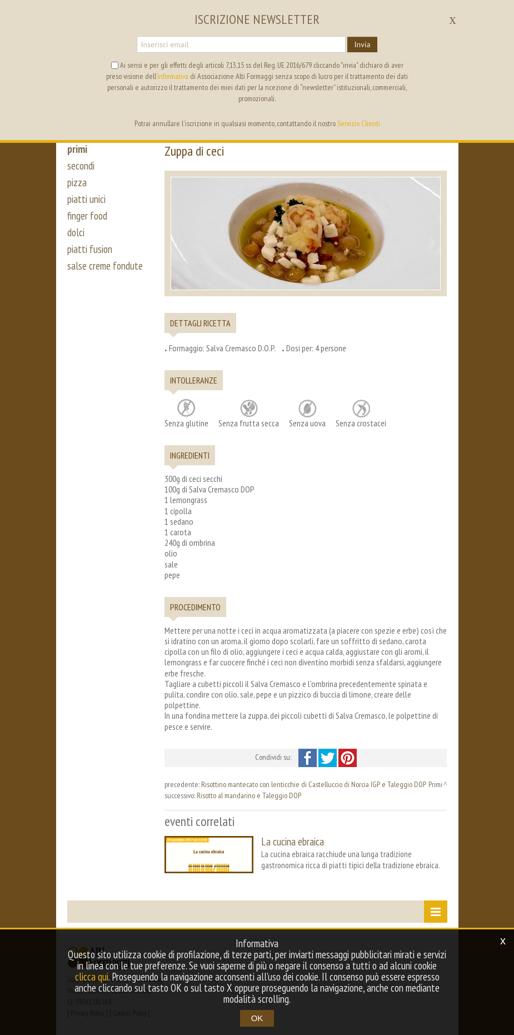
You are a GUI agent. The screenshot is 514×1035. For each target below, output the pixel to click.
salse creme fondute (105, 266)
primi (77, 149)
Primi (435, 784)
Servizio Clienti (358, 123)
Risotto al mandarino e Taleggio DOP (249, 795)
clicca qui (91, 976)
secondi (80, 166)
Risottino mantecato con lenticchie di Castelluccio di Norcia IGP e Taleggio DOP (313, 784)
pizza (77, 182)
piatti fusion (89, 249)
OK (257, 1018)
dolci (75, 232)
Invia (362, 44)
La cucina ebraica (292, 841)
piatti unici (86, 199)
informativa (172, 76)
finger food (87, 216)
